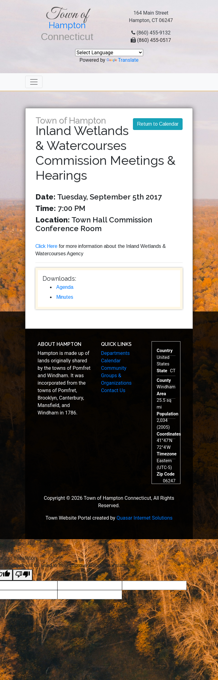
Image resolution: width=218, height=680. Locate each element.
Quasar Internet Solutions (144, 518)
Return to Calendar (158, 124)
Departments (115, 353)
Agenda (64, 287)
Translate (123, 60)
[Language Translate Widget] (109, 52)
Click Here (46, 246)
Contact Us (113, 390)
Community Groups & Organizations (116, 375)
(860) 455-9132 (153, 33)
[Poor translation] (23, 575)
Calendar (110, 361)
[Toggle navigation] (34, 82)
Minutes (64, 297)
